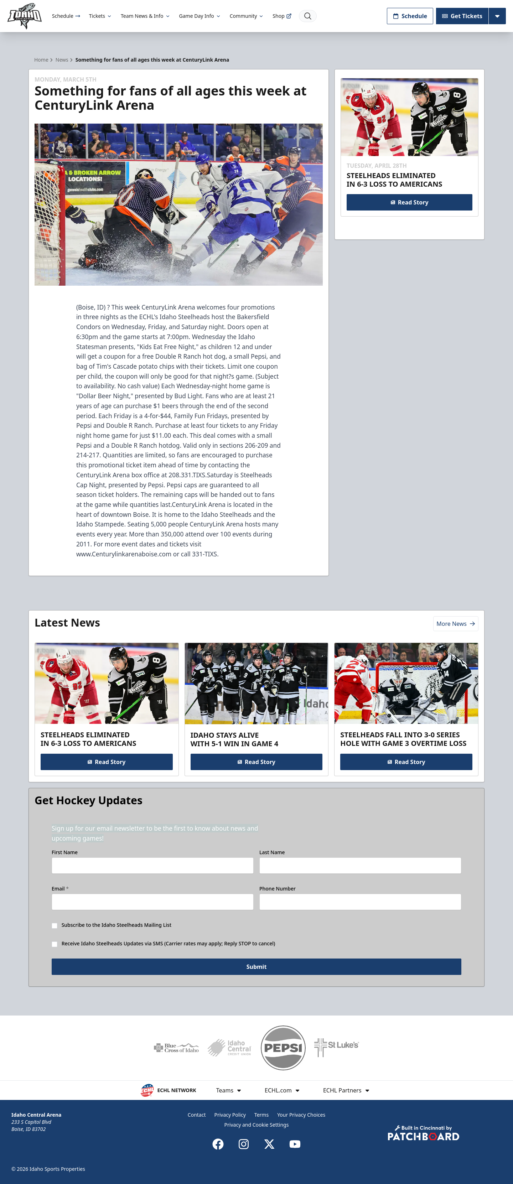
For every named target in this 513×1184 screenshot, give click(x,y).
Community (247, 15)
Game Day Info (200, 15)
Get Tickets (462, 16)
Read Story (409, 202)
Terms (261, 1114)
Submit (257, 967)
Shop (282, 15)
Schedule (66, 15)
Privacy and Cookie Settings (256, 1124)
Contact (197, 1114)
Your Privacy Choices (301, 1114)
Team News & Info (145, 15)
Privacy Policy (229, 1114)
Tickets (100, 15)
